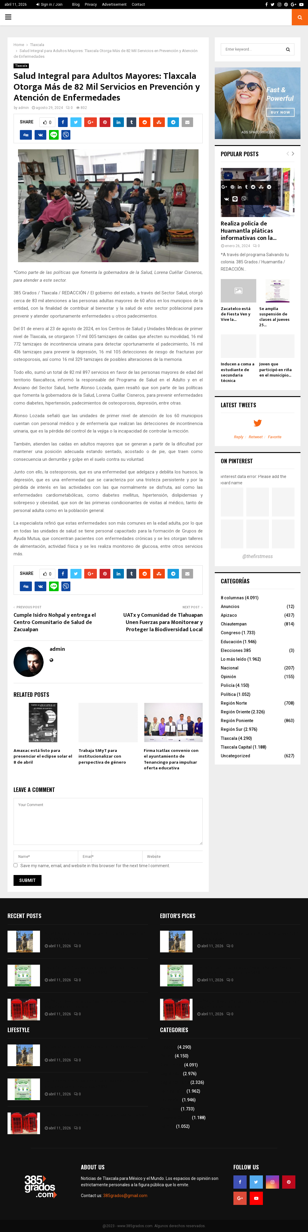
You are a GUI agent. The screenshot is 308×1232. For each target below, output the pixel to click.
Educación (231, 641)
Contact (138, 4)
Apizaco (229, 615)
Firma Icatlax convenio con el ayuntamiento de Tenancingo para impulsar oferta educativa (171, 759)
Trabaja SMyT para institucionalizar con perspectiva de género (102, 756)
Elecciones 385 (236, 650)
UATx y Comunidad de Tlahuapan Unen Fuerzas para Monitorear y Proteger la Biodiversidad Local (163, 622)
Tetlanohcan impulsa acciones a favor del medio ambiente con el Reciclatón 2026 (92, 970)
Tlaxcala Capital (236, 747)
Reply (238, 437)
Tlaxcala (21, 65)
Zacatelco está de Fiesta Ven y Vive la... (236, 314)
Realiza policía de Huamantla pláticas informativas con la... (248, 231)
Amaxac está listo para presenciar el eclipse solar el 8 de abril (43, 756)
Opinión (228, 676)
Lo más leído (233, 659)
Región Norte (234, 703)
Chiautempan (234, 624)
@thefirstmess (257, 556)
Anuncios (230, 606)
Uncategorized (235, 755)
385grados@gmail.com (125, 1195)
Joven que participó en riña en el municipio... (275, 369)
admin (23, 108)
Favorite (275, 437)
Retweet (256, 437)
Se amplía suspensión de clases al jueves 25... (274, 316)
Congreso (231, 632)
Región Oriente (235, 711)
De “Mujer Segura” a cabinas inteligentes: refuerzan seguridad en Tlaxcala (96, 1004)
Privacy (91, 4)
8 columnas (232, 597)
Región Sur (232, 729)
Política (228, 694)
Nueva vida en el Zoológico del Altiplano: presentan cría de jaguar (95, 936)
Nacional (230, 668)
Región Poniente (237, 720)
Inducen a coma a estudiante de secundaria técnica (237, 372)
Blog (76, 4)
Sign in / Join (49, 4)
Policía (228, 685)
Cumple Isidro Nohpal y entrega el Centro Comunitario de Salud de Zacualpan (55, 622)
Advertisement (114, 4)
